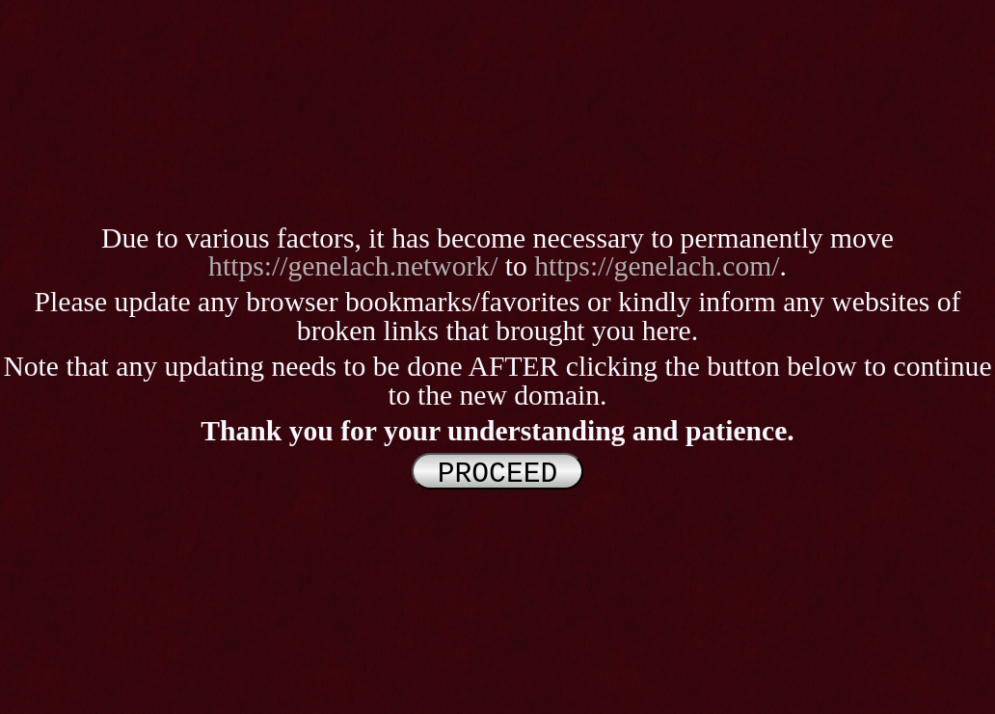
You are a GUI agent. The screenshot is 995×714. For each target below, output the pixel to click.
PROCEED (497, 472)
